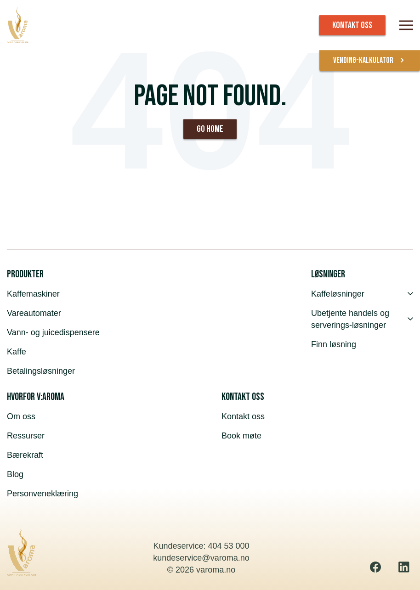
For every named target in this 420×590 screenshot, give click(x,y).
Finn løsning (333, 344)
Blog (15, 474)
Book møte (241, 435)
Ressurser (26, 435)
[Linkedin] (404, 567)
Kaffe (16, 351)
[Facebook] (375, 567)
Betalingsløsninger (41, 371)
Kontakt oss (243, 416)
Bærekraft (25, 455)
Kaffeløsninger (362, 293)
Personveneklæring (42, 493)
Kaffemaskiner (33, 293)
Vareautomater (34, 313)
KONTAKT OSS (352, 25)
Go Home (210, 129)
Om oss (21, 416)
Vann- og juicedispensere (53, 332)
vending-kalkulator (369, 61)
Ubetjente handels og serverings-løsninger (362, 319)
